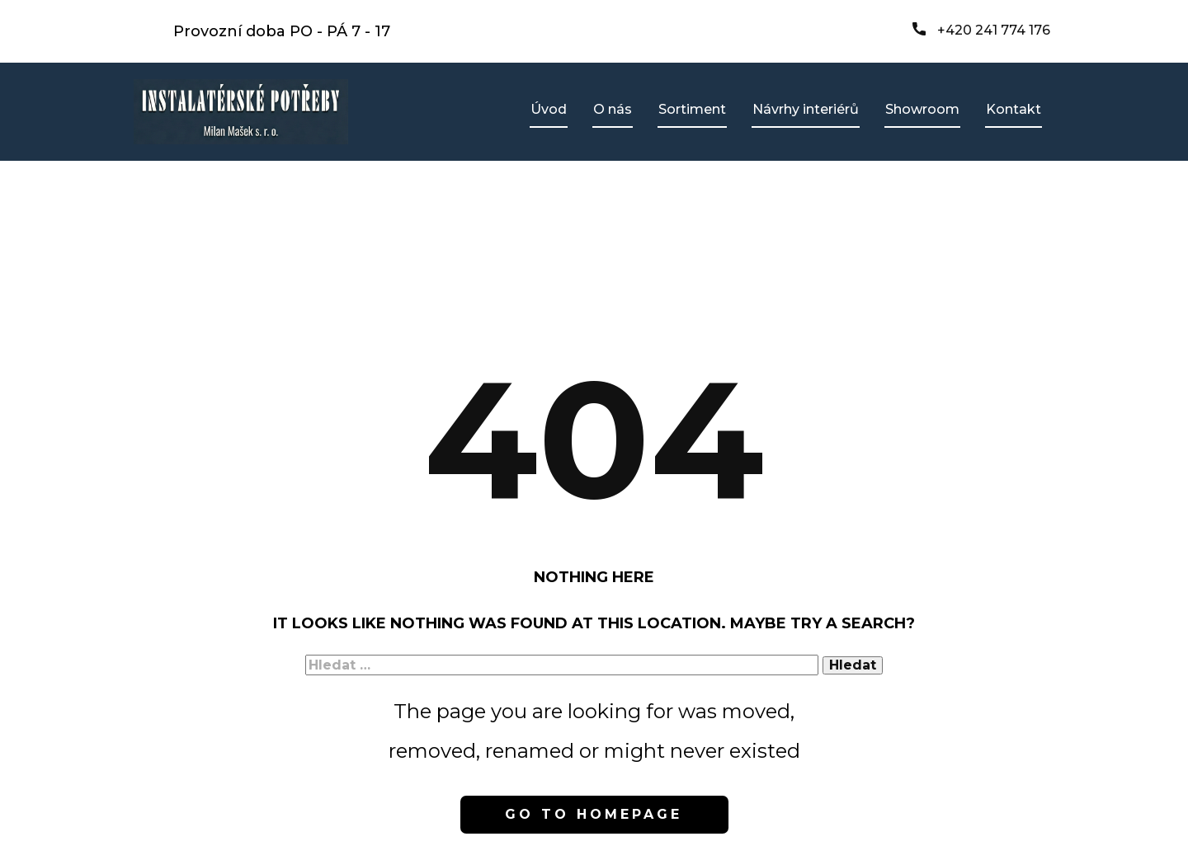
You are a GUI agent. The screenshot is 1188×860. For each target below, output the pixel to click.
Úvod (548, 109)
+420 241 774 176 (981, 30)
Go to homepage (593, 814)
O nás (612, 109)
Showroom (922, 109)
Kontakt (1013, 109)
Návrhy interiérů (805, 109)
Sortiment (692, 109)
